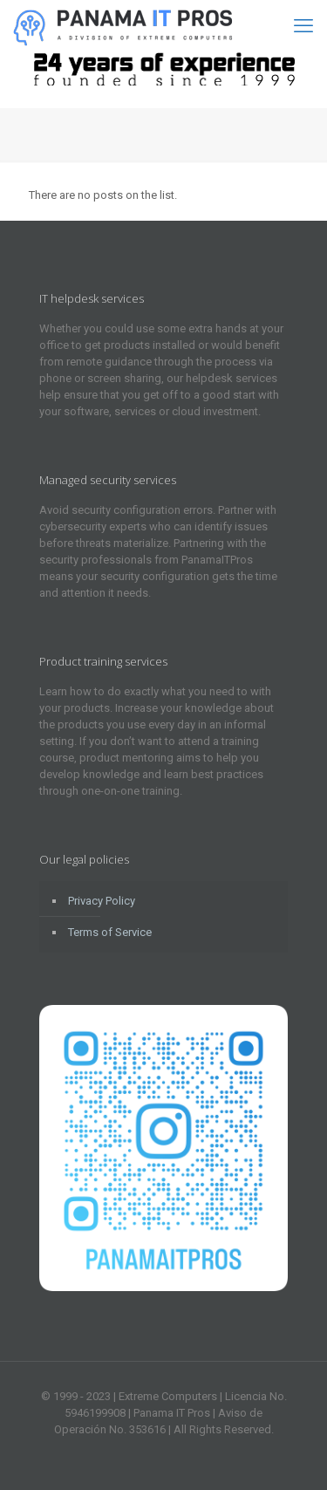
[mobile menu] (303, 26)
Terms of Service (110, 932)
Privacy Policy (101, 900)
